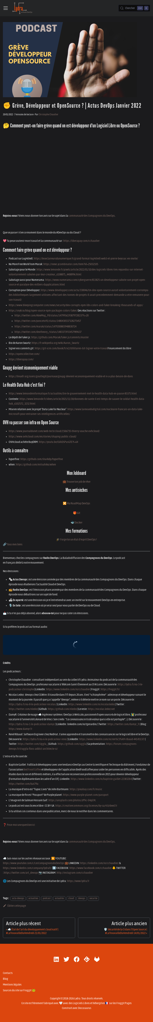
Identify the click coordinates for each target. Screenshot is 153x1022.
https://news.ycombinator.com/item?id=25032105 (70, 264)
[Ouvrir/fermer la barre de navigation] (5, 8)
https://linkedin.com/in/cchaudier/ (99, 863)
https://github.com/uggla (72, 743)
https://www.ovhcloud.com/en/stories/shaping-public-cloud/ (42, 436)
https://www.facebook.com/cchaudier (91, 868)
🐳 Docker (76, 522)
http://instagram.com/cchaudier (75, 872)
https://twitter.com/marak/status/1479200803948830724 (45, 326)
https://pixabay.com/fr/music (86, 789)
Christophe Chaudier (48, 114)
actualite (59, 898)
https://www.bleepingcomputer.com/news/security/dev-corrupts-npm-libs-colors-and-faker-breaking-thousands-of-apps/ (76, 305)
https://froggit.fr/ (110, 689)
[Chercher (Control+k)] (134, 8)
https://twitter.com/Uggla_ (33, 743)
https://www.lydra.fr (78, 881)
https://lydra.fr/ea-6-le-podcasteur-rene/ (45, 739)
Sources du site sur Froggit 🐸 (19, 990)
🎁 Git (76, 513)
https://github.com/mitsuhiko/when (36, 464)
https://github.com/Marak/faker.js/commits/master (60, 337)
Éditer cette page (14, 905)
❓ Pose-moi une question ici (19, 824)
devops (81, 898)
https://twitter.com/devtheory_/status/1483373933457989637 (47, 331)
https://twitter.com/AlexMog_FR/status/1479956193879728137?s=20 (51, 315)
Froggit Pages (124, 1003)
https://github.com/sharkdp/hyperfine (41, 459)
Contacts (8, 973)
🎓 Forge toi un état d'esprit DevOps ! (76, 539)
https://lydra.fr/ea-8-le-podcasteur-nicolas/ (32, 704)
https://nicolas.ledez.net (101, 709)
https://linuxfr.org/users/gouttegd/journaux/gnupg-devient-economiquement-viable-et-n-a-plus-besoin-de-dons (71, 376)
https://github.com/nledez (62, 709)
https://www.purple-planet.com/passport (85, 794)
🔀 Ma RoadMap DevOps (76, 503)
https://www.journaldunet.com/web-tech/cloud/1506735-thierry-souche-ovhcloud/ (54, 431)
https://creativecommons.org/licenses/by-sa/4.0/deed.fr (86, 805)
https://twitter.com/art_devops (21, 872)
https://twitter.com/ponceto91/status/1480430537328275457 (47, 320)
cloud (71, 898)
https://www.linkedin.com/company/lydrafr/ (27, 868)
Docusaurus (84, 1008)
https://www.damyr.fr (20, 728)
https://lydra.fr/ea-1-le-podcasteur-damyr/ (32, 724)
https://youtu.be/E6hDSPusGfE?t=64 (58, 442)
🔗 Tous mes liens (12, 544)
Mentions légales (12, 984)
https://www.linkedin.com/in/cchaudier (68, 689)
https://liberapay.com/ (21, 359)
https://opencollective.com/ (24, 354)
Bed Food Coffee (32, 769)
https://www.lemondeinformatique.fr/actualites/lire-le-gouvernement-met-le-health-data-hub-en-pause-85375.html (73, 393)
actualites (33, 898)
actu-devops (18, 898)
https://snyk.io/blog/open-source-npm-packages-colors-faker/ (43, 310)
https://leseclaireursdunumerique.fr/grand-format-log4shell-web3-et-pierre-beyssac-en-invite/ (86, 258)
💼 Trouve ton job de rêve (76, 481)
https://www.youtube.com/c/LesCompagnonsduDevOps (33, 863)
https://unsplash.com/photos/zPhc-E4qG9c (72, 800)
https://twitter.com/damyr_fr (124, 724)
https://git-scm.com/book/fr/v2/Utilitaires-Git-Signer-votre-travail (71, 348)
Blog (5, 978)
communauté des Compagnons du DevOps (91, 215)
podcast (47, 898)
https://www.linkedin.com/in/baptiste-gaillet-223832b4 (101, 779)
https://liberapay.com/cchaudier (81, 240)
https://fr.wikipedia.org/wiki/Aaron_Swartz (55, 343)
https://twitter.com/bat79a (23, 783)
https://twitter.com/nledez (23, 709)
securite (93, 898)
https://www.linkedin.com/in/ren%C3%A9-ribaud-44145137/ (112, 739)
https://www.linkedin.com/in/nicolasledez (91, 704)
